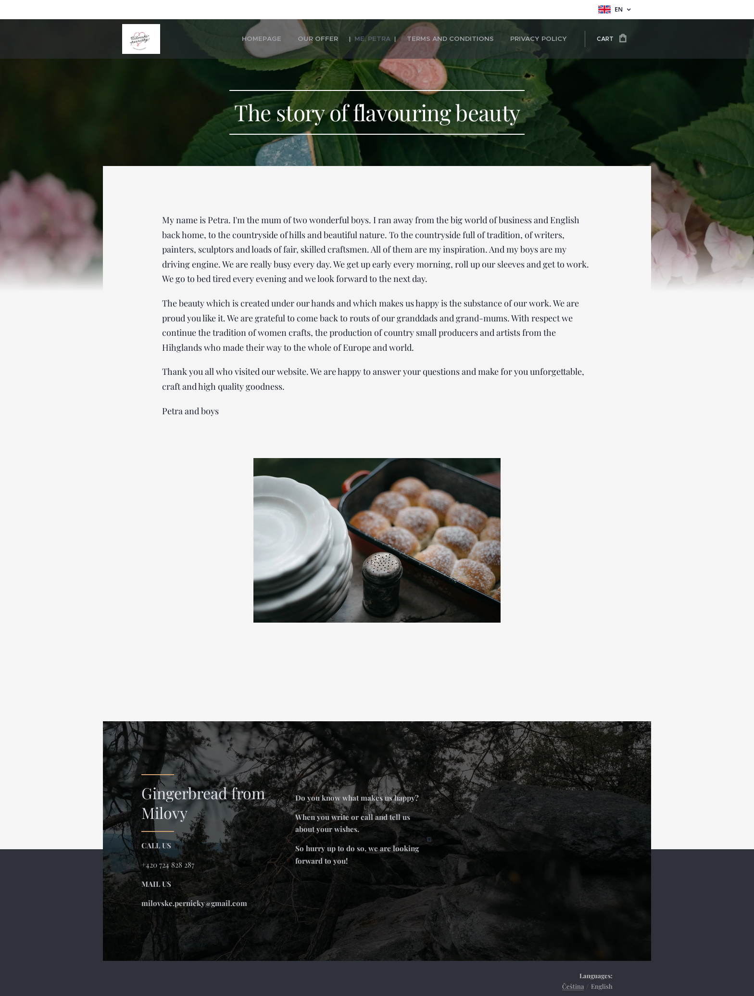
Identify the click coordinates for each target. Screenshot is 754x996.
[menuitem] (291, 39)
